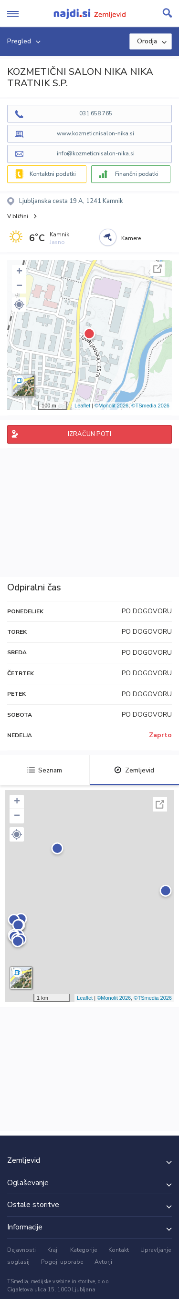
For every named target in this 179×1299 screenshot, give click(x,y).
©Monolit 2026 (111, 405)
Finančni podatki (136, 174)
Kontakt (118, 1250)
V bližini (17, 216)
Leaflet (82, 405)
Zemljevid (134, 770)
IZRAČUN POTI (89, 434)
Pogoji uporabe (62, 1262)
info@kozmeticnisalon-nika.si (96, 153)
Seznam (44, 770)
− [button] (19, 286)
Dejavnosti (21, 1250)
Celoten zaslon (157, 269)
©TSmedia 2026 (150, 405)
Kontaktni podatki (53, 174)
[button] (19, 304)
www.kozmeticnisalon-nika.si (95, 133)
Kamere (131, 238)
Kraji (53, 1250)
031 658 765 (95, 113)
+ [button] (19, 272)
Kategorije (83, 1250)
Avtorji (103, 1262)
